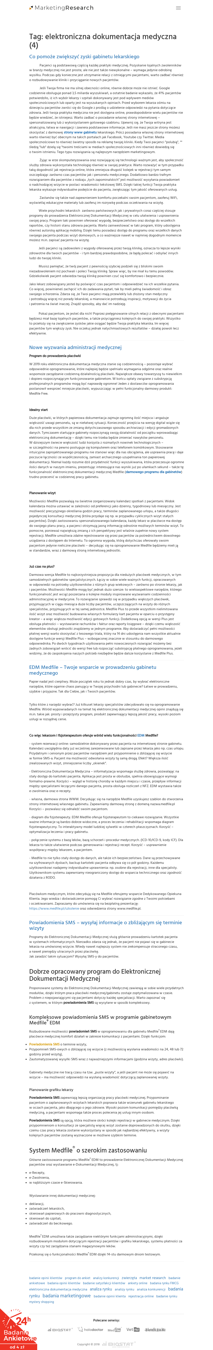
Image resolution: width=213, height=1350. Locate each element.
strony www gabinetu (80, 132)
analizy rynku (125, 1289)
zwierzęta (130, 1278)
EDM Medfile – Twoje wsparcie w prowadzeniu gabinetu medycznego (92, 670)
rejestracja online (141, 1296)
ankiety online (138, 1283)
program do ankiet (78, 1278)
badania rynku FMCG (164, 1283)
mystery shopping (41, 1302)
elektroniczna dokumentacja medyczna (58, 1289)
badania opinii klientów (64, 1283)
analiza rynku (101, 1289)
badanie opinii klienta (110, 1296)
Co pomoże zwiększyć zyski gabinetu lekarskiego (84, 56)
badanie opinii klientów (46, 1278)
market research (153, 1278)
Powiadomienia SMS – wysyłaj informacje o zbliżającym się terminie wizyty (105, 925)
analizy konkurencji (106, 1278)
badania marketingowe (67, 1295)
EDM (140, 735)
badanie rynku (166, 1296)
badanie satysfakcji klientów (104, 1283)
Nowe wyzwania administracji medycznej (75, 347)
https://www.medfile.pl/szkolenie (54, 908)
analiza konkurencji (151, 1289)
